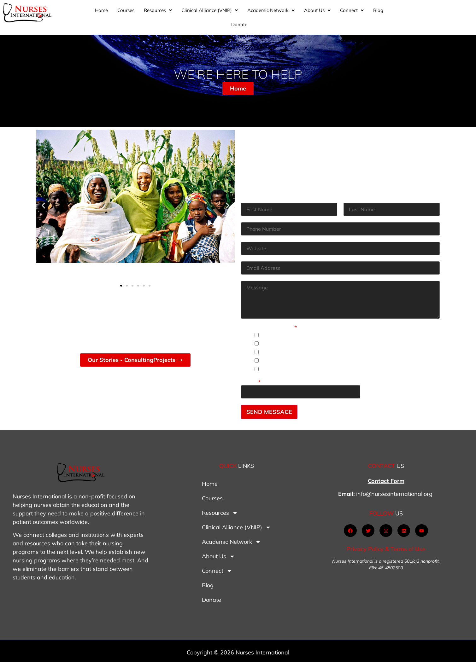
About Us (356, 15)
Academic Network (309, 15)
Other (251, 380)
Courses (164, 15)
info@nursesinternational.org (394, 491)
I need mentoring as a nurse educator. (312, 349)
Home (140, 15)
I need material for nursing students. (309, 332)
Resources (197, 15)
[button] (196, 15)
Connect (391, 15)
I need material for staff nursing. (304, 341)
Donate (440, 15)
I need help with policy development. (310, 366)
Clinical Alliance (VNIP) (248, 15)
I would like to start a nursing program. (313, 358)
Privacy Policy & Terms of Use (386, 546)
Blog (417, 15)
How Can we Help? (269, 325)
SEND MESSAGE (269, 409)
